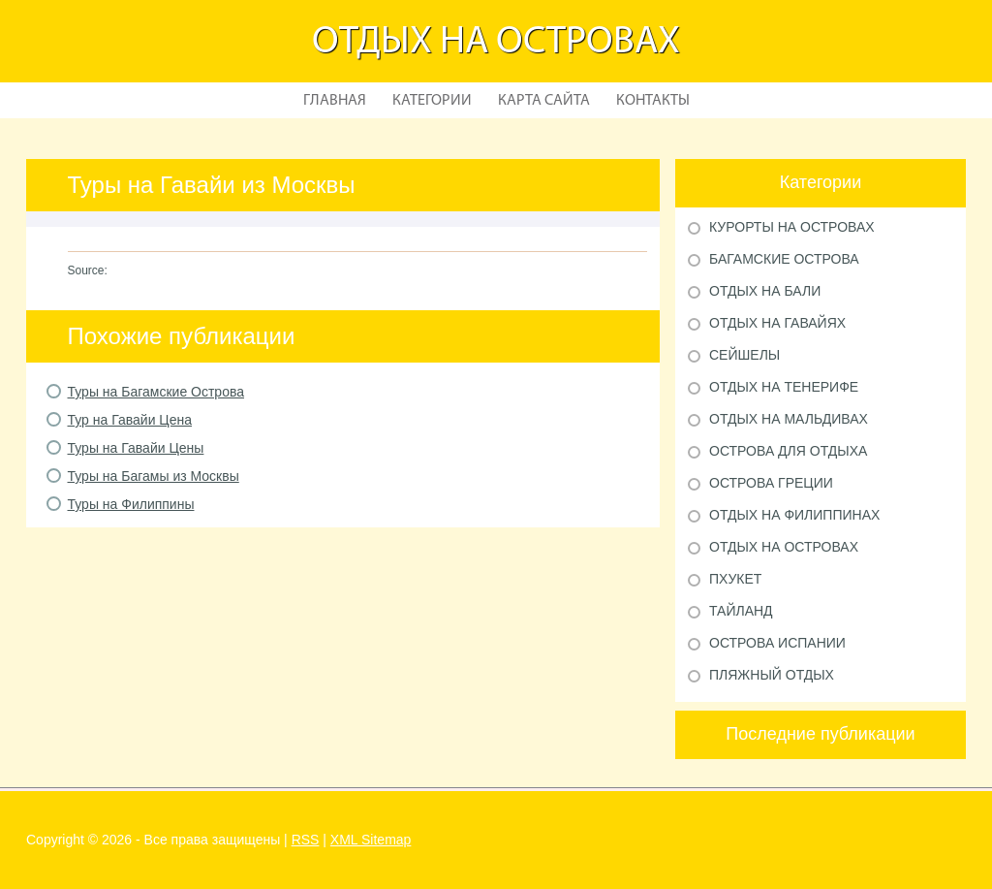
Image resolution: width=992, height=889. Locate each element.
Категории (432, 101)
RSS (306, 839)
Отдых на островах (496, 42)
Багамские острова (784, 259)
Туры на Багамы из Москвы (153, 476)
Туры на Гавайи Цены (136, 448)
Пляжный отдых (771, 675)
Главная (334, 101)
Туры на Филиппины (131, 504)
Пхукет (735, 579)
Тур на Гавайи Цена (130, 420)
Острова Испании (777, 643)
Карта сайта (544, 101)
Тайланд (741, 611)
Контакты (653, 101)
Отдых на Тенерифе (783, 387)
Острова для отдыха (788, 451)
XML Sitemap (371, 839)
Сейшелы (744, 355)
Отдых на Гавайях (777, 323)
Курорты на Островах (792, 227)
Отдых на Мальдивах (788, 419)
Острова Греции (771, 483)
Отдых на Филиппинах (794, 515)
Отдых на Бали (765, 291)
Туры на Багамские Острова (156, 391)
